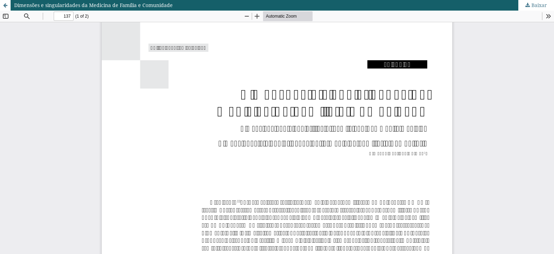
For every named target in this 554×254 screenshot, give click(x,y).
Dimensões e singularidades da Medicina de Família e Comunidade (93, 5)
